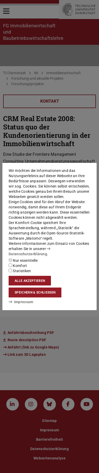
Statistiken (20, 271)
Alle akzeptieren (30, 281)
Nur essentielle (23, 260)
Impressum (21, 302)
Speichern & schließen (35, 292)
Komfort (18, 266)
